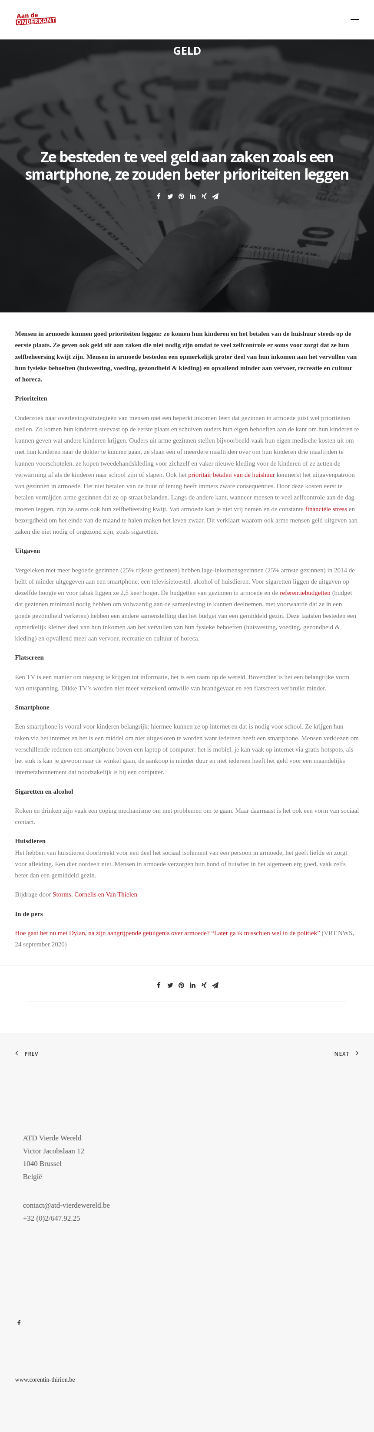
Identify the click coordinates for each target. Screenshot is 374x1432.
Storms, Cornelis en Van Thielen (95, 894)
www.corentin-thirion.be (45, 1379)
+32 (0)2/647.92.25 (64, 1218)
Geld (187, 50)
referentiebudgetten (305, 592)
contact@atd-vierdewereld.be (79, 1205)
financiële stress (326, 509)
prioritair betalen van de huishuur (232, 474)
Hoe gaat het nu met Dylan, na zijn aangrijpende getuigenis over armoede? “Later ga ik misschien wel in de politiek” (167, 932)
